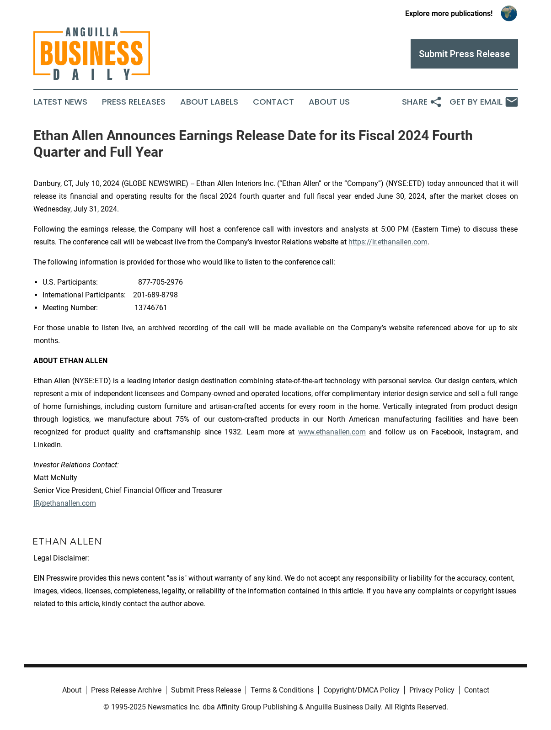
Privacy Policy (432, 690)
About (71, 690)
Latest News (60, 102)
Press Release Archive (126, 690)
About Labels (209, 102)
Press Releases (134, 102)
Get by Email (483, 101)
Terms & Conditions (282, 690)
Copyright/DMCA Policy (361, 690)
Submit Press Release (206, 690)
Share (422, 101)
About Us (329, 102)
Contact (273, 102)
